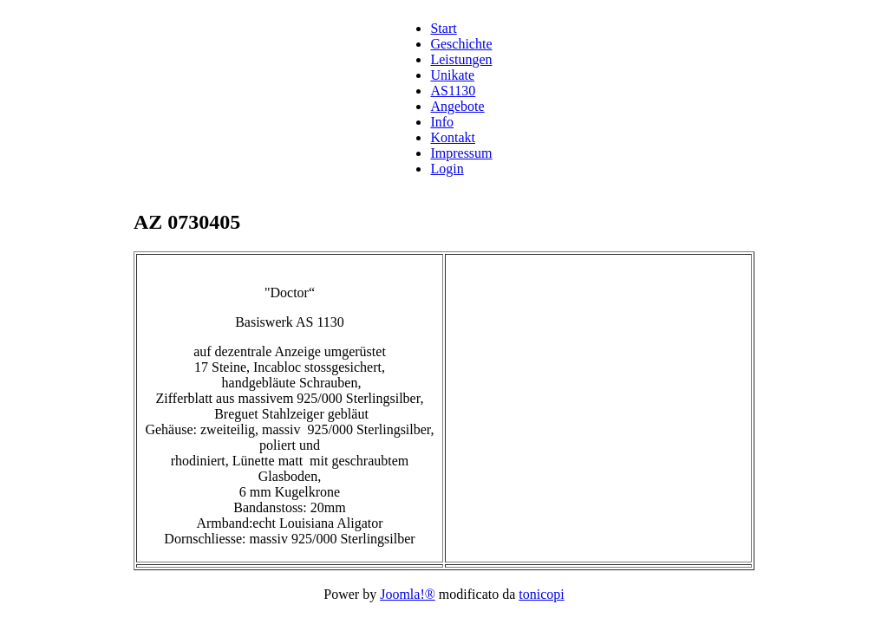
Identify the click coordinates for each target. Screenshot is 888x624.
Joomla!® (407, 594)
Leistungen (461, 59)
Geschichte (461, 43)
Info (442, 121)
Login (446, 168)
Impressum (461, 153)
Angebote (457, 106)
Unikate (452, 75)
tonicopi (541, 594)
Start (443, 28)
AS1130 (452, 90)
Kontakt (452, 137)
